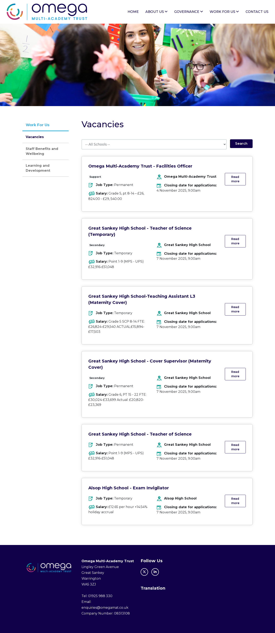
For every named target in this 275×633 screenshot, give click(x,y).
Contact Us (257, 12)
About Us (156, 12)
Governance (188, 12)
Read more (235, 179)
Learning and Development (38, 168)
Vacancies (35, 137)
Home (133, 12)
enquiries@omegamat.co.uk (105, 608)
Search (241, 144)
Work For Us (224, 12)
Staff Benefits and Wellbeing (42, 151)
